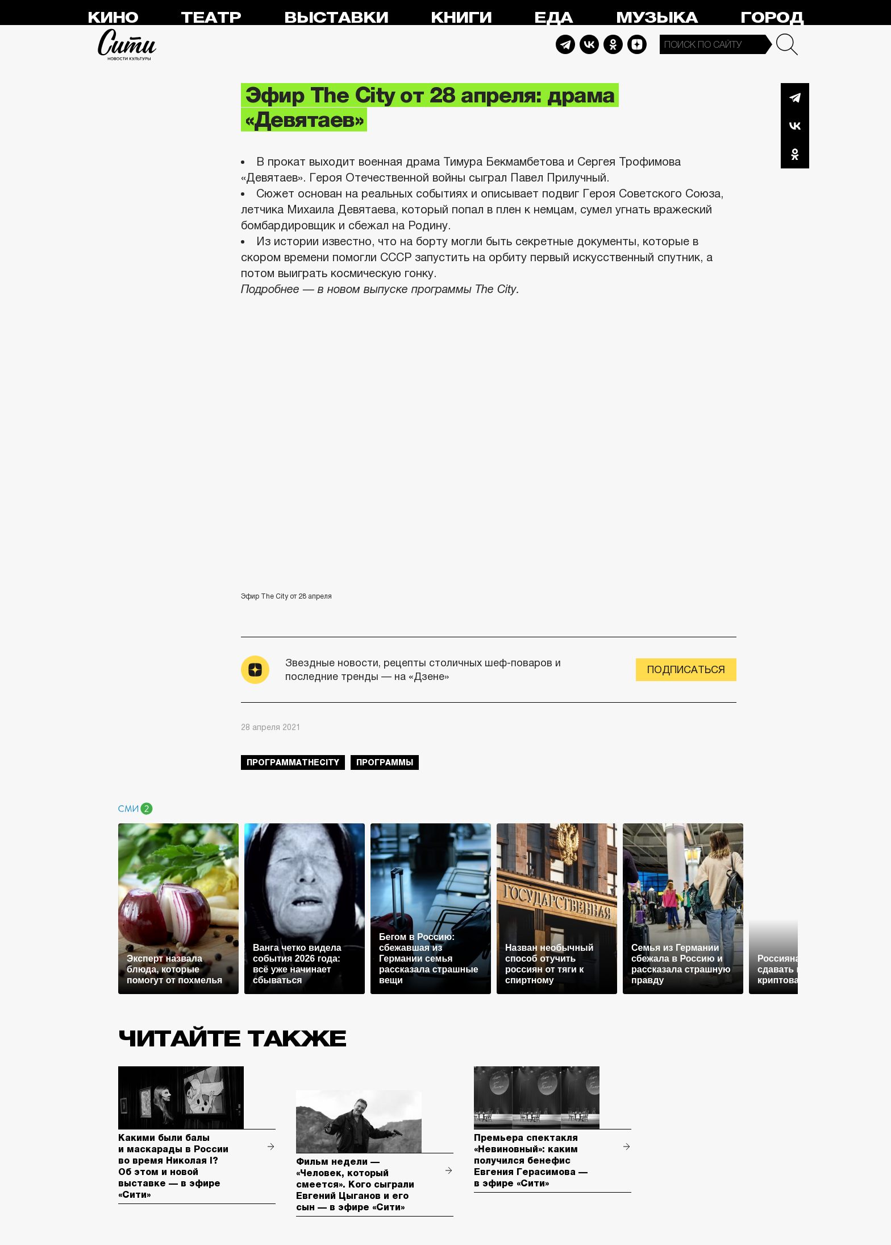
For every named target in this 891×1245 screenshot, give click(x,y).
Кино (113, 18)
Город (771, 18)
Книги (461, 18)
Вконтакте (795, 126)
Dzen (637, 44)
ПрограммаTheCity (293, 762)
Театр (211, 18)
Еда (553, 18)
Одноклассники (795, 154)
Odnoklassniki (613, 44)
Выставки (336, 18)
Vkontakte (589, 44)
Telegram (565, 44)
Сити (127, 44)
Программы (384, 762)
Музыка (657, 18)
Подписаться (686, 669)
